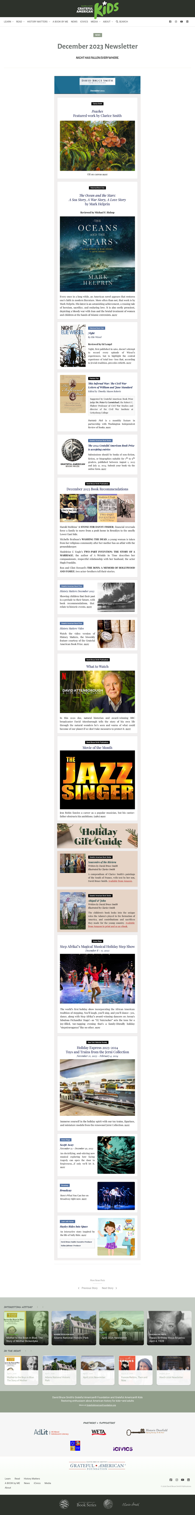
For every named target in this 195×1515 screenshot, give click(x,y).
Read (19, 21)
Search (122, 21)
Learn (7, 21)
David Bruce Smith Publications (179, 1486)
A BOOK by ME (60, 21)
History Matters (37, 21)
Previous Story (88, 1288)
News (74, 21)
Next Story (109, 1288)
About (106, 21)
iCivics (84, 21)
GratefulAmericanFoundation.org (101, 1405)
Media (94, 21)
